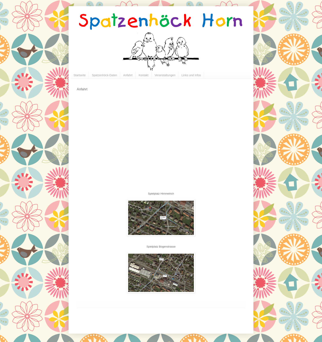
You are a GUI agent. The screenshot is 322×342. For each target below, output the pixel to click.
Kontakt (143, 75)
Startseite (80, 75)
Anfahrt (127, 75)
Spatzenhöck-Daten (104, 75)
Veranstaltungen (165, 75)
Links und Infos (191, 75)
